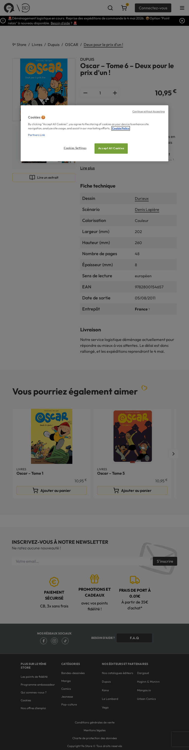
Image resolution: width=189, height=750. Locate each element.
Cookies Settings (75, 148)
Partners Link (36, 135)
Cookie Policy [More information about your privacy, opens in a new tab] (120, 128)
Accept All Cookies (111, 148)
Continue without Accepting (148, 111)
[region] (94, 133)
